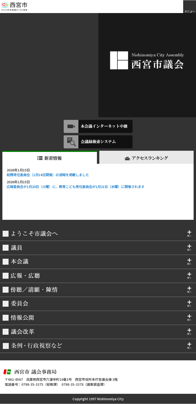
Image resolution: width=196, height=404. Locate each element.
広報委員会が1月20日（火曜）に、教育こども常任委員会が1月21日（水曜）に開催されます (75, 186)
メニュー (189, 11)
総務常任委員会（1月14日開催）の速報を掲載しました (48, 174)
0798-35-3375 (32, 384)
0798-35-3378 (72, 384)
